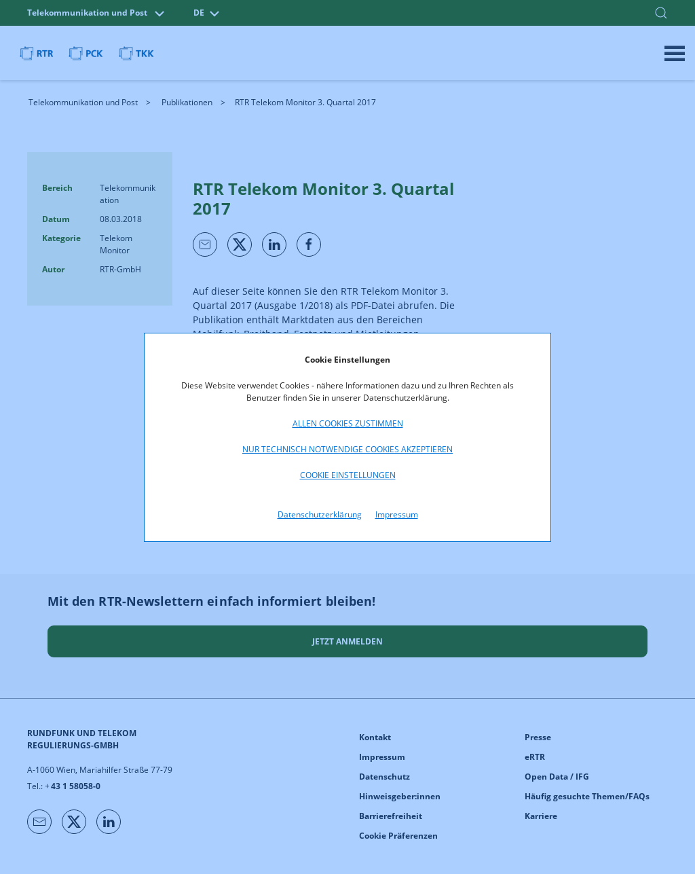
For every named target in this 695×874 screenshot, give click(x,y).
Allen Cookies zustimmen (348, 423)
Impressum (396, 514)
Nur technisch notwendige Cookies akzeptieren (347, 449)
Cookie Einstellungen (348, 475)
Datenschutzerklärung (320, 514)
